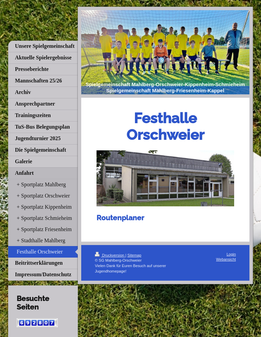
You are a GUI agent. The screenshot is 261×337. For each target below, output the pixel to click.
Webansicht (226, 259)
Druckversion (110, 255)
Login (231, 254)
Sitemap (134, 255)
